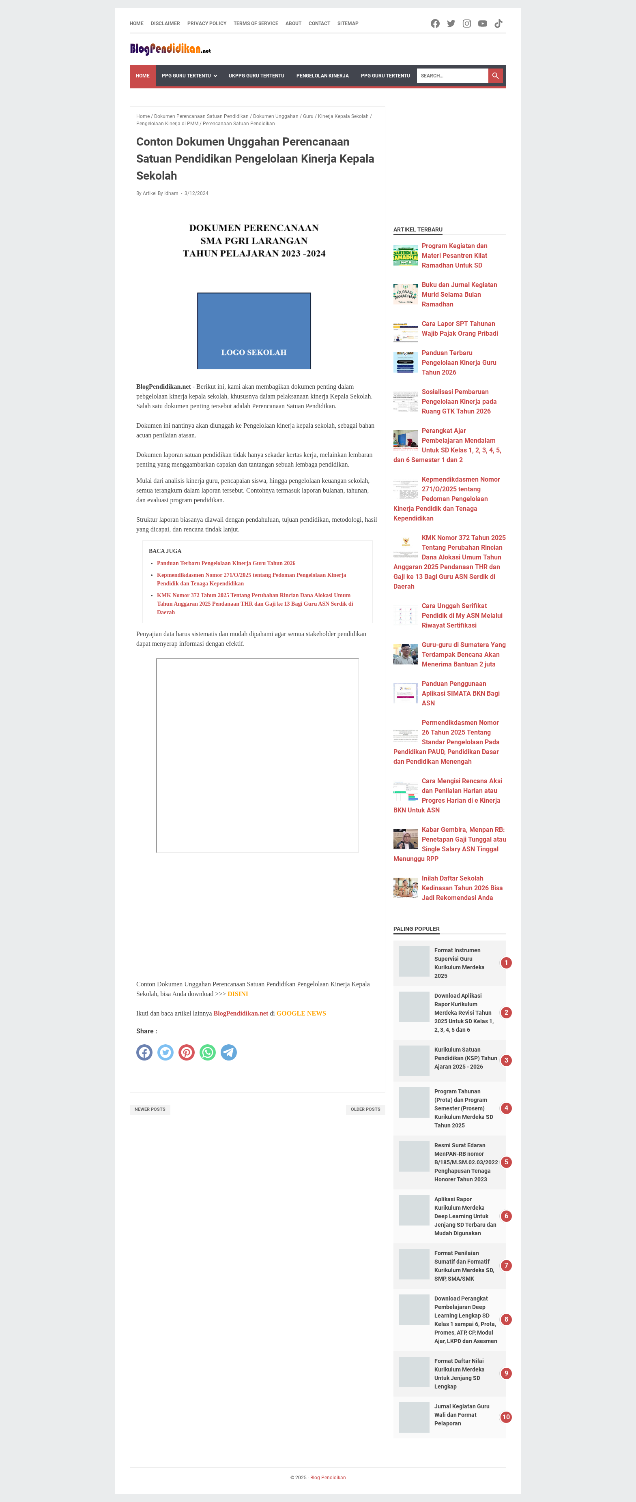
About (293, 23)
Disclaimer (165, 23)
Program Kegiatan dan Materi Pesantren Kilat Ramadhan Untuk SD (455, 255)
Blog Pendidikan (328, 1478)
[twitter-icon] (452, 23)
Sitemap (348, 23)
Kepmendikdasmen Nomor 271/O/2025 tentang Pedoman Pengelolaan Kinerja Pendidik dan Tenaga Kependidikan (446, 499)
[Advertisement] (257, 916)
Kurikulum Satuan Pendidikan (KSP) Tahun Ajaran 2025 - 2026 (465, 1058)
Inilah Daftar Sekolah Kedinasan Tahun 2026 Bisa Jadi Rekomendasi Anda (462, 888)
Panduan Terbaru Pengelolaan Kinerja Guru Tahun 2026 (226, 563)
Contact (319, 23)
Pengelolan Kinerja (323, 76)
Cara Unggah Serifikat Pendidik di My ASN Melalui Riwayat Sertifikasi (462, 615)
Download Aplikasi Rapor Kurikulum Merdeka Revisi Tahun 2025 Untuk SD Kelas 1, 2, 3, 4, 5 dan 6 (464, 1012)
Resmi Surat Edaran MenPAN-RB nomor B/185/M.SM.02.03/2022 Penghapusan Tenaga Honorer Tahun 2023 (466, 1162)
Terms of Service (256, 23)
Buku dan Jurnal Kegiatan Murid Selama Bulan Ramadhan (459, 294)
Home (137, 23)
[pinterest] (186, 1052)
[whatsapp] (208, 1052)
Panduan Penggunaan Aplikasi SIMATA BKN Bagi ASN (461, 693)
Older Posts (365, 1109)
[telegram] (229, 1052)
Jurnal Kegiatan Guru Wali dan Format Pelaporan (462, 1415)
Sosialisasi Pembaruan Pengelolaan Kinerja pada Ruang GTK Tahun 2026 (459, 401)
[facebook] (144, 1052)
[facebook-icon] (436, 23)
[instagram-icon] (467, 23)
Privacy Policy (206, 23)
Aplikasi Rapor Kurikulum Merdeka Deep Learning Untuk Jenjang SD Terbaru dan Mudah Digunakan (465, 1216)
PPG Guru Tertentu (186, 76)
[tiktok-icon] (499, 23)
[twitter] (165, 1052)
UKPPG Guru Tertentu (256, 76)
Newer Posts (150, 1109)
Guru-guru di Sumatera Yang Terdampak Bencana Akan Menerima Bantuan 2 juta (464, 654)
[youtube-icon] (483, 23)
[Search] (452, 76)
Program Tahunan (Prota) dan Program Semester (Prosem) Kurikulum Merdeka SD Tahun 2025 (463, 1108)
